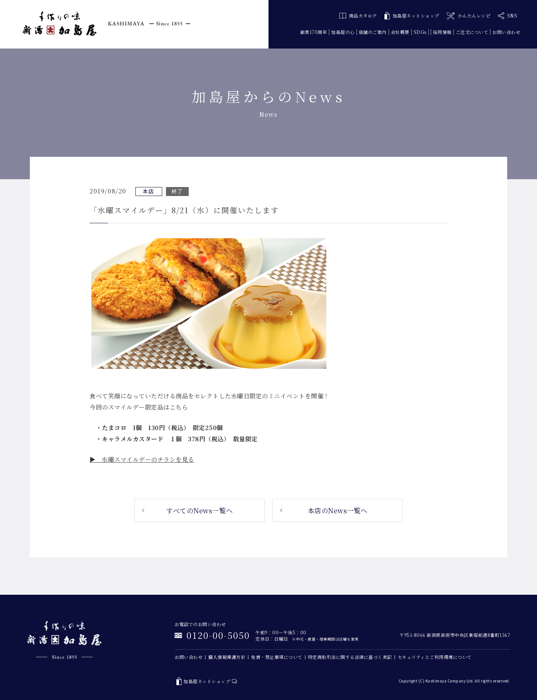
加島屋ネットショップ (411, 15)
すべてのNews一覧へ (199, 510)
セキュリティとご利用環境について (435, 657)
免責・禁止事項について (276, 657)
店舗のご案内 (373, 32)
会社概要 (400, 32)
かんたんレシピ (468, 15)
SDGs (420, 32)
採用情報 (442, 32)
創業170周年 (313, 32)
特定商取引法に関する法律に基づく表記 (350, 657)
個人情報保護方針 (226, 657)
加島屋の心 (343, 32)
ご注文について (472, 32)
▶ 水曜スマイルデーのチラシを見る (142, 459)
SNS (507, 15)
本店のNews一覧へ (338, 510)
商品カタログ (358, 15)
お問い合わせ (506, 32)
